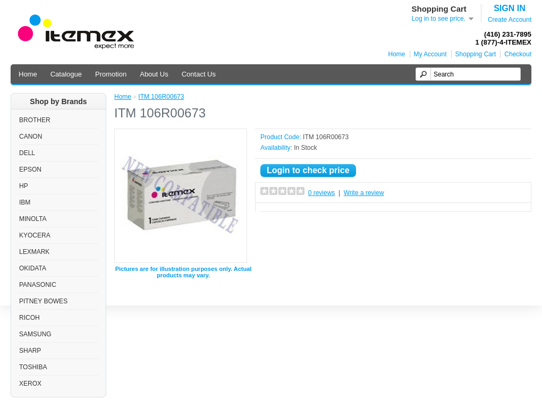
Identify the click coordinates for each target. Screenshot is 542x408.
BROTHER (34, 120)
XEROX (30, 383)
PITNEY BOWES (43, 301)
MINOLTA (33, 219)
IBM (24, 202)
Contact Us (199, 74)
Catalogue (66, 74)
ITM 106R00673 (161, 96)
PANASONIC (37, 284)
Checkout (517, 54)
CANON (30, 136)
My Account (430, 54)
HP (23, 186)
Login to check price (308, 170)
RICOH (29, 317)
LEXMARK (34, 252)
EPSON (30, 169)
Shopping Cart (475, 54)
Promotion (110, 74)
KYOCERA (34, 235)
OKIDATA (32, 268)
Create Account (509, 19)
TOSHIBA (33, 367)
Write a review (364, 193)
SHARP (30, 350)
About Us (154, 74)
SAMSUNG (35, 334)
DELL (27, 153)
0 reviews (321, 193)
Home (396, 54)
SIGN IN (510, 8)
